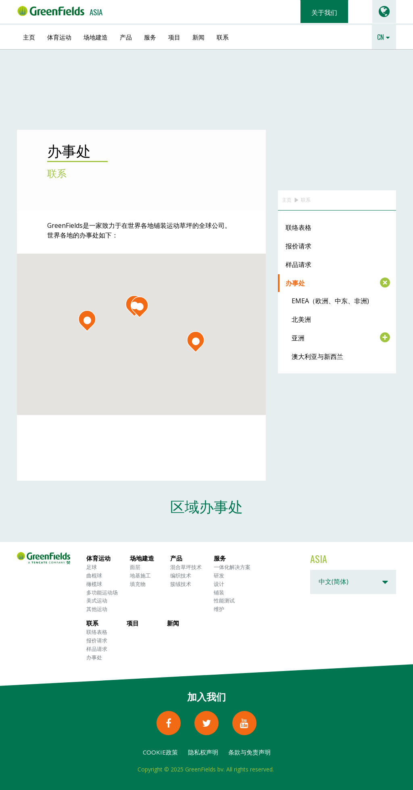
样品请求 (298, 264)
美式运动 (96, 600)
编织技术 (180, 575)
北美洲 (301, 319)
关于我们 (324, 12)
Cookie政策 (160, 752)
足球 (91, 567)
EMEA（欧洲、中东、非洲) (330, 300)
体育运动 (59, 36)
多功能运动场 (102, 592)
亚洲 (298, 338)
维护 (219, 609)
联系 (223, 36)
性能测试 (224, 600)
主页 (29, 36)
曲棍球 (94, 575)
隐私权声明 (203, 752)
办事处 (295, 283)
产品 (126, 36)
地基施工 (140, 575)
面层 (135, 567)
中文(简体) (333, 581)
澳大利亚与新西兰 (317, 356)
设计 (219, 584)
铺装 (219, 592)
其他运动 (96, 609)
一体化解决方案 (232, 567)
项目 (174, 36)
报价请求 (298, 246)
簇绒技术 (180, 584)
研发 (219, 575)
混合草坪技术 (186, 567)
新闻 (198, 36)
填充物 (138, 584)
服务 (150, 36)
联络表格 (298, 227)
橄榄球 (94, 584)
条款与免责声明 (249, 752)
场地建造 (95, 36)
